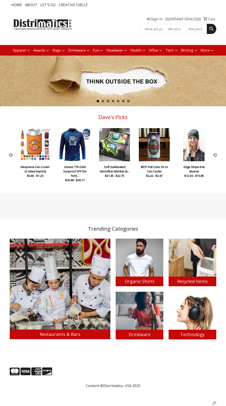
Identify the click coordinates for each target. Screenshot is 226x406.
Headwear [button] (114, 50)
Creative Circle (73, 4)
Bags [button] (57, 50)
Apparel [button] (19, 50)
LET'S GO (48, 4)
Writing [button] (187, 50)
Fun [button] (96, 50)
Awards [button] (39, 50)
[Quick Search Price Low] (175, 29)
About (31, 4)
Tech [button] (170, 50)
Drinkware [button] (77, 50)
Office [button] (153, 50)
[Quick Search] (152, 29)
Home (16, 4)
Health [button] (135, 50)
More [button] (205, 50)
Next (215, 155)
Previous (11, 155)
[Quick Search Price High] (196, 29)
